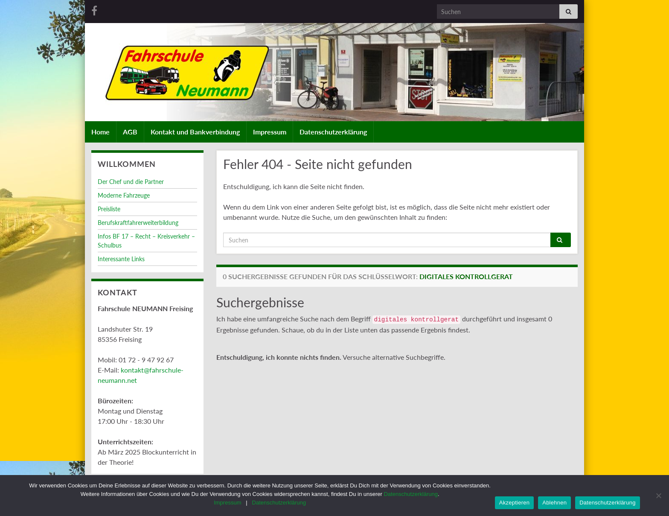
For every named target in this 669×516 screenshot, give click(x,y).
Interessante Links (121, 258)
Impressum (269, 132)
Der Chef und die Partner (131, 181)
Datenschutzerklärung (333, 132)
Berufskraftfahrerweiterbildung (138, 222)
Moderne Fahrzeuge (124, 195)
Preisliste (109, 209)
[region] (334, 80)
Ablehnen (554, 502)
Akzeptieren (514, 502)
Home (100, 132)
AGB (130, 132)
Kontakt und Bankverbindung (195, 132)
